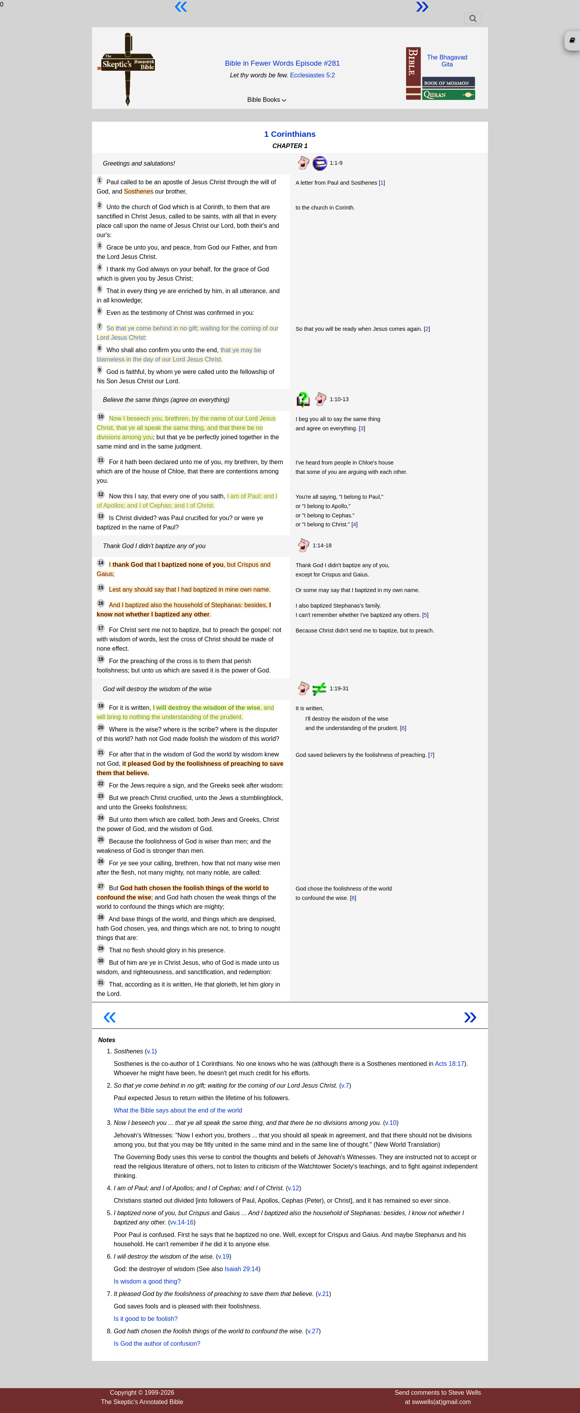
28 (100, 917)
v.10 (390, 1123)
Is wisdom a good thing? (147, 1281)
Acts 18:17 (449, 1063)
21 (100, 752)
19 (100, 706)
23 (100, 796)
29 (100, 948)
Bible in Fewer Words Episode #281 (282, 63)
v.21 (323, 1294)
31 (100, 982)
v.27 (313, 1331)
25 (100, 839)
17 (100, 628)
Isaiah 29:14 (241, 1269)
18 (100, 659)
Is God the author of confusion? (157, 1343)
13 (100, 516)
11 (100, 460)
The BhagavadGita (447, 61)
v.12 (293, 1188)
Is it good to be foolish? (146, 1318)
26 (100, 861)
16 (100, 603)
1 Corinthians (290, 133)
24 (100, 818)
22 (100, 783)
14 (100, 563)
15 (100, 587)
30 (100, 961)
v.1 (151, 1051)
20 (100, 727)
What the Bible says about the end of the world (178, 1110)
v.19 (223, 1256)
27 (100, 886)
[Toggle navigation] (473, 18)
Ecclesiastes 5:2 (312, 75)
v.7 (345, 1085)
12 (100, 494)
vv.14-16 (181, 1222)
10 (100, 416)
